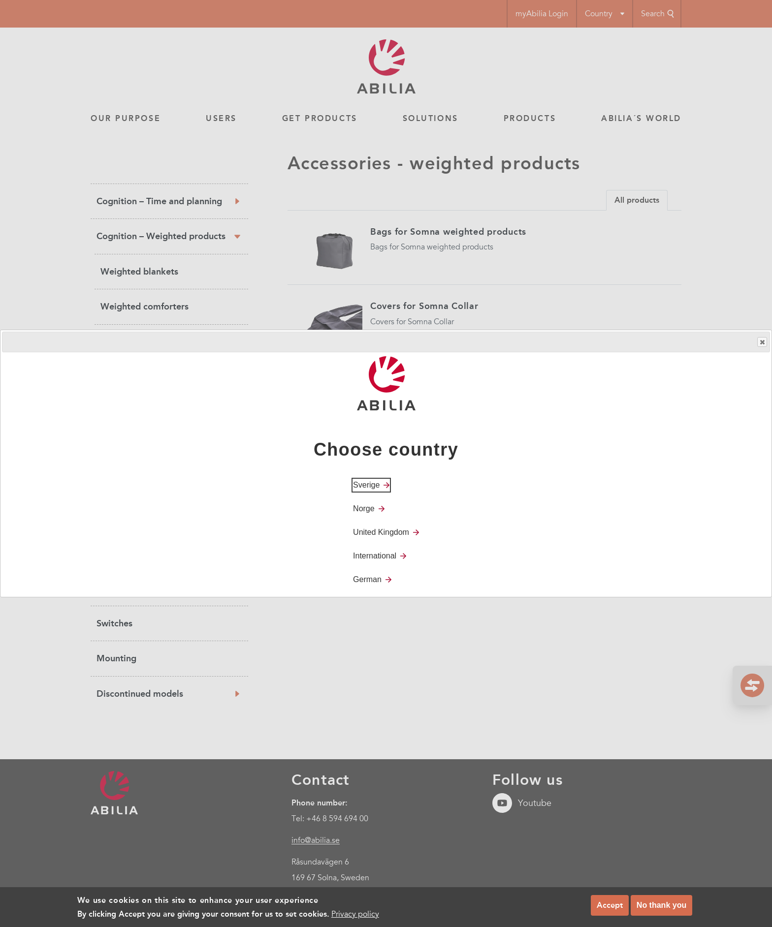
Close (761, 342)
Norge (364, 508)
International (374, 556)
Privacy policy (355, 914)
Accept (610, 905)
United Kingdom (381, 532)
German (367, 579)
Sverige (366, 485)
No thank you (661, 905)
